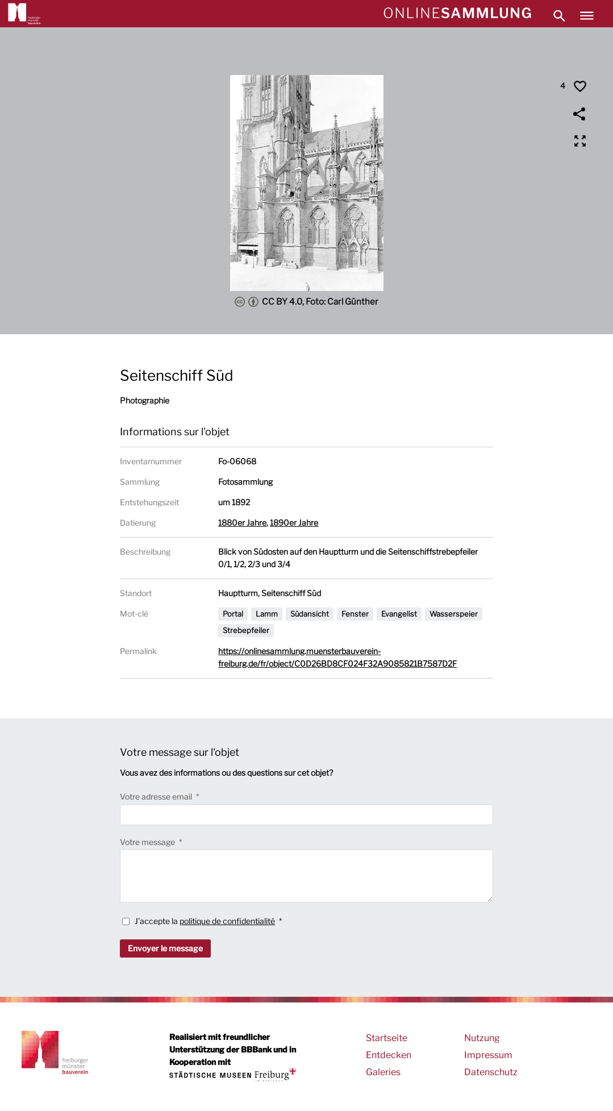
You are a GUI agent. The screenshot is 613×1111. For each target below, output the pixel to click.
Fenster (355, 613)
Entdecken (388, 1055)
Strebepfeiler (246, 630)
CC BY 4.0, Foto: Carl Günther (306, 302)
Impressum (488, 1055)
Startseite (386, 1038)
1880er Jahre (242, 522)
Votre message (148, 842)
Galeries (383, 1072)
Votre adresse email (157, 796)
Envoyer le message (165, 948)
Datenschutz (491, 1072)
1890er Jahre (294, 522)
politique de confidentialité (227, 921)
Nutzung (482, 1038)
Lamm (267, 613)
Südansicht (309, 613)
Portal (233, 613)
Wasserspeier (453, 613)
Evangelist (399, 613)
